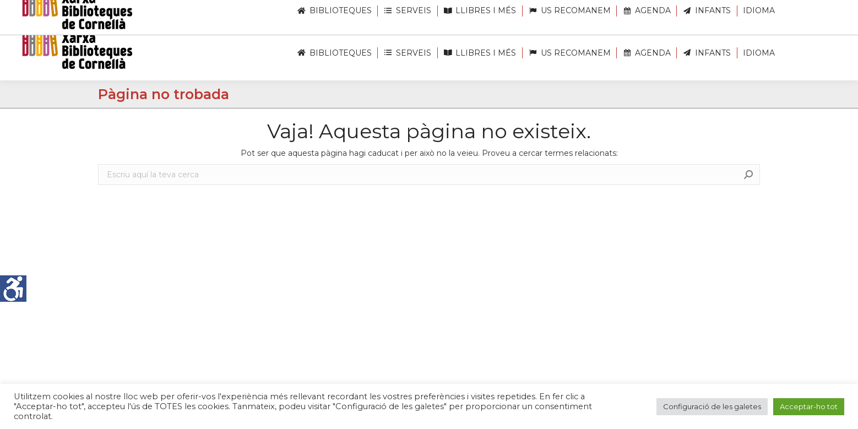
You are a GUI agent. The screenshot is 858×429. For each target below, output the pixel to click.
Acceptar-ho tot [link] (809, 406)
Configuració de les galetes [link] (712, 406)
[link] (13, 288)
